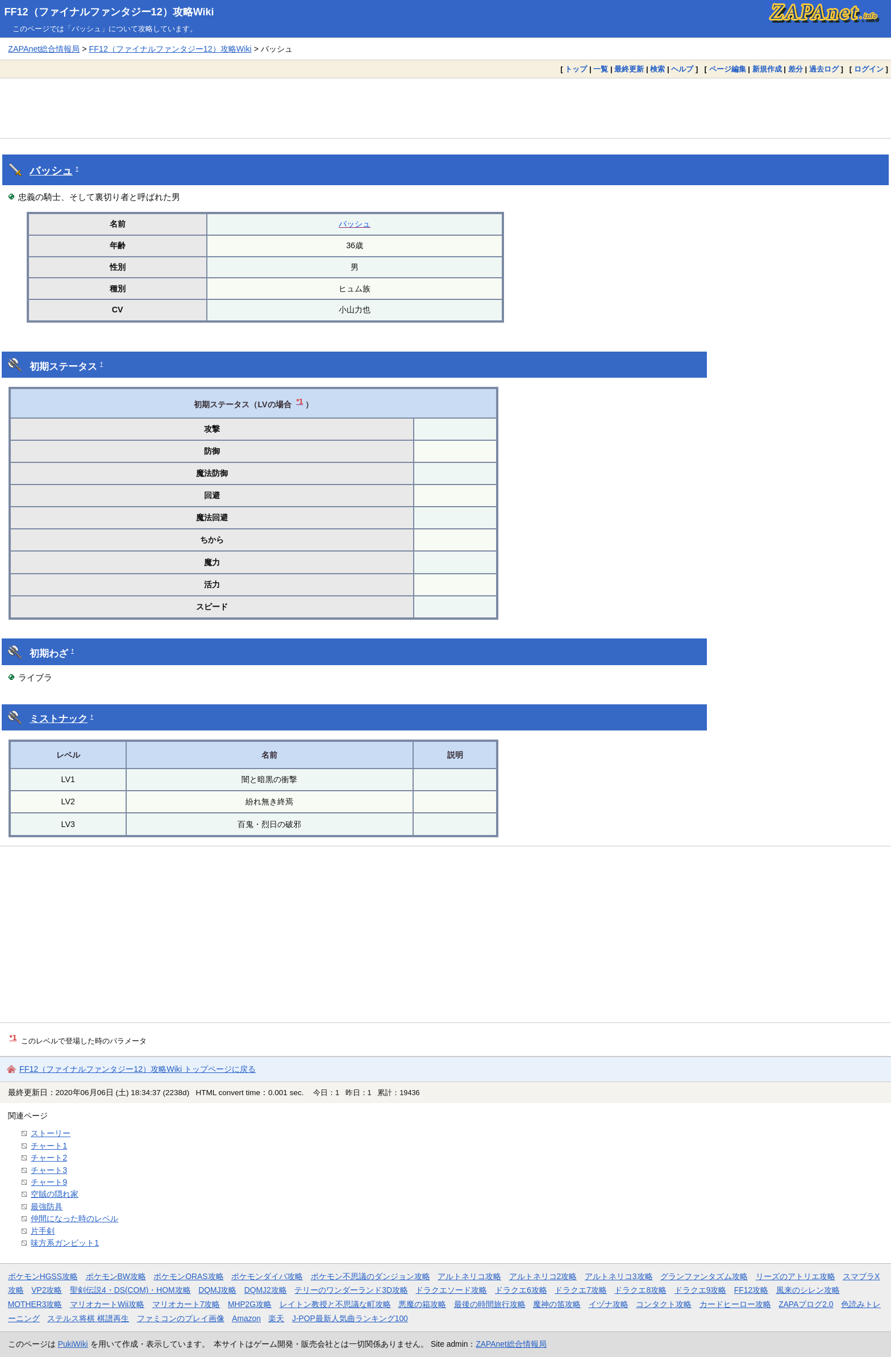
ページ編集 (727, 69)
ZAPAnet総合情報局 (44, 48)
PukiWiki (73, 1343)
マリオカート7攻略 (186, 1304)
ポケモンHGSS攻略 (43, 1276)
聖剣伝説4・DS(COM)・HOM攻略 (130, 1290)
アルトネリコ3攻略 (619, 1276)
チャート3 (49, 1170)
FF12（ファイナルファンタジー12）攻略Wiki (109, 12)
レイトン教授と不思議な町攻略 (335, 1304)
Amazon (246, 1318)
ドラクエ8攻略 (640, 1290)
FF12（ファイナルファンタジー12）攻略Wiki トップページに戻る (137, 1069)
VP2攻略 (46, 1290)
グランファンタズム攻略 (704, 1276)
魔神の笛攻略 (557, 1304)
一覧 (600, 69)
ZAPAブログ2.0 (805, 1304)
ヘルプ (682, 69)
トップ (576, 69)
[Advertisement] (445, 107)
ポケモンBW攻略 (116, 1276)
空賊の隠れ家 (54, 1194)
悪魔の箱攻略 (422, 1304)
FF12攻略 (751, 1290)
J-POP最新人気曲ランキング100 (350, 1318)
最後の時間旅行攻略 (490, 1304)
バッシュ (51, 171)
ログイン (869, 69)
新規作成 (767, 69)
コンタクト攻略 (664, 1304)
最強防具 (47, 1206)
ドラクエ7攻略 (581, 1290)
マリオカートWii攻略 (107, 1304)
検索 (657, 69)
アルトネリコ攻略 (469, 1276)
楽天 (276, 1318)
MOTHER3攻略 (35, 1304)
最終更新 (629, 69)
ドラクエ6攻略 (521, 1290)
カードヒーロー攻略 (735, 1304)
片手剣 (43, 1230)
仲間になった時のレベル (74, 1218)
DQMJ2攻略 (265, 1290)
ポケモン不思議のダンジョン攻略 (370, 1276)
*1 (299, 402)
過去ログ (824, 69)
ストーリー (50, 1133)
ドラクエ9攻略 (701, 1290)
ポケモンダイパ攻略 (267, 1276)
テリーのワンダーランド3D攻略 (351, 1290)
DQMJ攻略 (217, 1290)
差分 (795, 69)
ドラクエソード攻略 (451, 1290)
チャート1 (49, 1145)
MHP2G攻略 (250, 1304)
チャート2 (49, 1157)
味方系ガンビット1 (65, 1242)
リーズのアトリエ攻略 (795, 1276)
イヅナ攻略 (608, 1304)
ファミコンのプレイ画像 (180, 1318)
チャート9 (49, 1182)
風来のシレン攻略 (808, 1290)
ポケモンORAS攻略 (188, 1276)
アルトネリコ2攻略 (543, 1276)
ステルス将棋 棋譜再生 (88, 1318)
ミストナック (59, 718)
